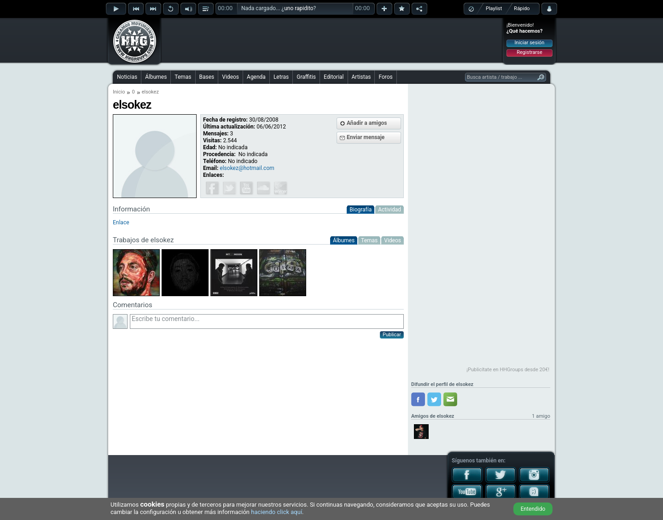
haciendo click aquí (276, 511)
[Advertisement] (332, 40)
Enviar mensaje (365, 137)
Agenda (256, 77)
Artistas (361, 77)
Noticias (127, 77)
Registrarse (529, 52)
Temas (182, 77)
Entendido (533, 509)
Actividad (389, 209)
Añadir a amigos (367, 123)
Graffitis (306, 77)
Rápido (521, 9)
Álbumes (156, 77)
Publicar (392, 335)
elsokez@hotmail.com (247, 168)
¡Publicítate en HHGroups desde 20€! (507, 370)
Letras (281, 77)
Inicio (119, 92)
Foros (385, 77)
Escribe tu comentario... (267, 321)
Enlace (121, 222)
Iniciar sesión (530, 43)
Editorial (333, 77)
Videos (230, 77)
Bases (207, 77)
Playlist (494, 9)
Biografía (360, 209)
